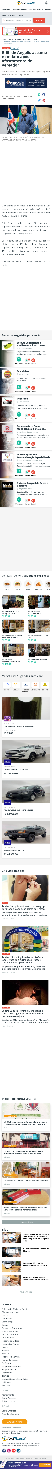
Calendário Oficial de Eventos (15, 1309)
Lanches (17, 585)
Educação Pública (10, 1331)
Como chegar (8, 1321)
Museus (5, 1350)
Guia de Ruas (8, 1337)
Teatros (5, 1375)
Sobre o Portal (8, 1401)
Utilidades (7, 1382)
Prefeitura (6, 1363)
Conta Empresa (9, 1410)
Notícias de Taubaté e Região (19, 39)
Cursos (5, 1325)
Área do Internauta (10, 1413)
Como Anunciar (9, 1398)
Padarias (38, 585)
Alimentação (35, 686)
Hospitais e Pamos (10, 1344)
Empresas (6, 9)
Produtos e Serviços (19, 9)
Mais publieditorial (26, 1222)
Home (4, 39)
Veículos (16, 686)
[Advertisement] (26, 174)
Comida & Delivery (36, 9)
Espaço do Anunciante (12, 1328)
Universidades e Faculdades (15, 1379)
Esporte (45, 686)
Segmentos (7, 1372)
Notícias (6, 1353)
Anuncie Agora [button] (14, 1421)
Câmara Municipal (10, 1312)
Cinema (5, 1315)
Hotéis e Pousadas (26, 687)
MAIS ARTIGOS (26, 1292)
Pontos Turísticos (10, 1359)
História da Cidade (10, 1340)
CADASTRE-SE (44, 1465)
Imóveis (7, 686)
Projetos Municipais (11, 1366)
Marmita (7, 585)
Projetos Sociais (9, 1369)
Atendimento (8, 1394)
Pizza (28, 585)
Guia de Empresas (10, 1334)
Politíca (34, 39)
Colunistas (7, 1318)
